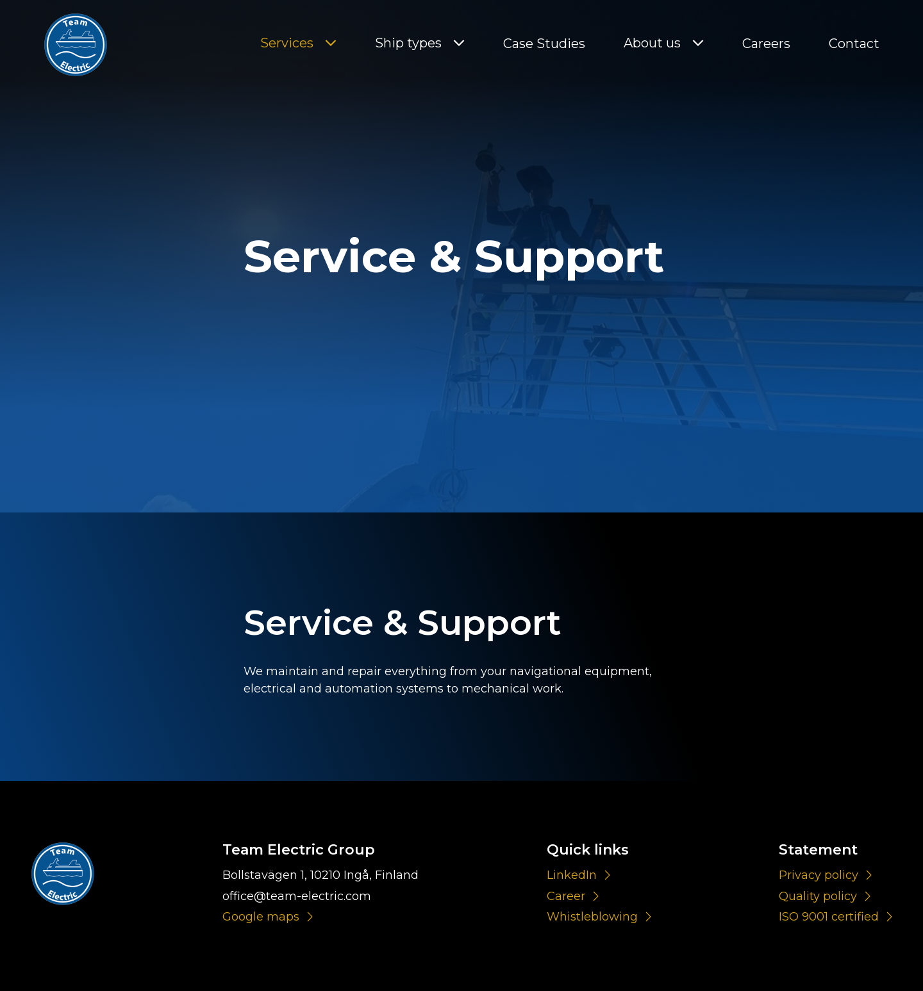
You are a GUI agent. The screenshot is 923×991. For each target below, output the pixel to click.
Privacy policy (818, 875)
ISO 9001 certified (829, 917)
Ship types (408, 43)
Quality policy (818, 896)
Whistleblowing (592, 917)
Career (566, 896)
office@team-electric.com (296, 896)
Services (286, 43)
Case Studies (544, 43)
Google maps (260, 917)
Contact (854, 43)
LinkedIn (572, 875)
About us (652, 43)
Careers (766, 43)
